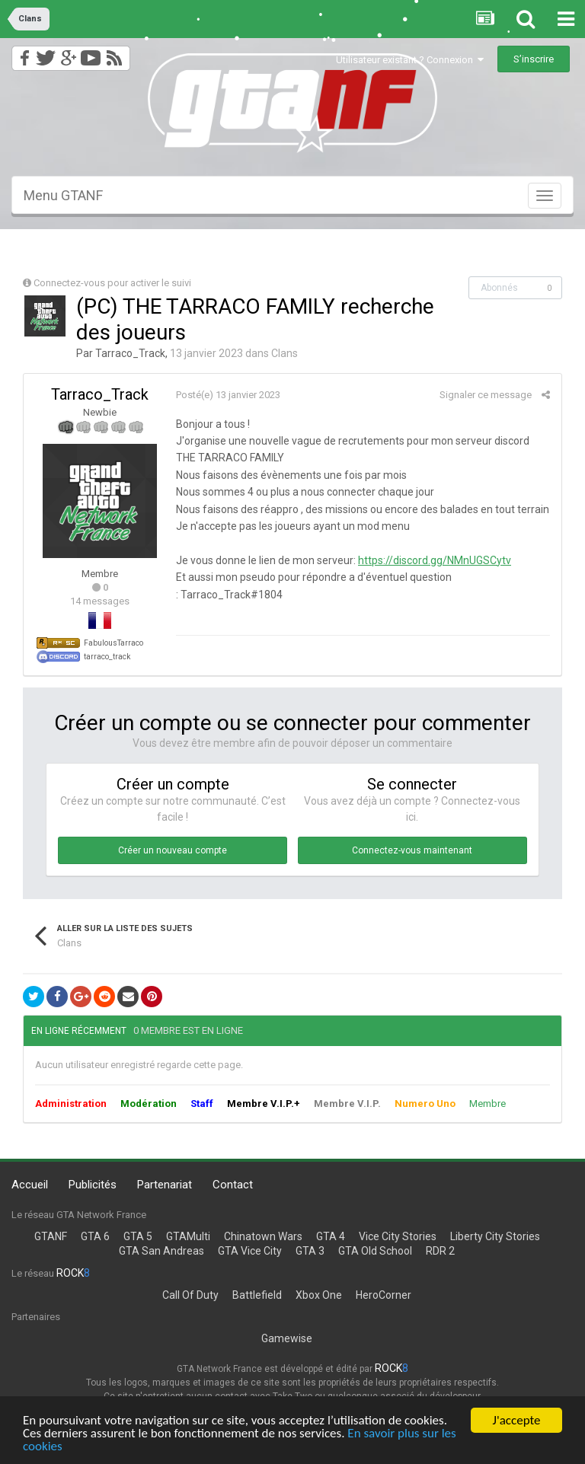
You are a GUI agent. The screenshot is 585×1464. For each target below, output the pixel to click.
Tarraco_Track (130, 353)
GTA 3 (310, 1251)
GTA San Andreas (161, 1251)
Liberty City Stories (495, 1236)
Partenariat (164, 1184)
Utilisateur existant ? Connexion (410, 59)
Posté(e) (228, 394)
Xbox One (319, 1295)
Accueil (29, 1184)
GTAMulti (188, 1236)
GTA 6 (95, 1236)
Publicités (93, 1184)
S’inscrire (533, 59)
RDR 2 (440, 1251)
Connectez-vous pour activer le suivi (112, 283)
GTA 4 (330, 1236)
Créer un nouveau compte (172, 850)
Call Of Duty (190, 1295)
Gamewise (286, 1338)
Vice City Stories (397, 1236)
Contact (233, 1184)
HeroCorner (383, 1295)
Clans (284, 353)
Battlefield (257, 1295)
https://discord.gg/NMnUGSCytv (434, 560)
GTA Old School (375, 1251)
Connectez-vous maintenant (412, 850)
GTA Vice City (250, 1251)
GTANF (50, 1236)
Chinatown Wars (263, 1236)
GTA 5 (137, 1236)
